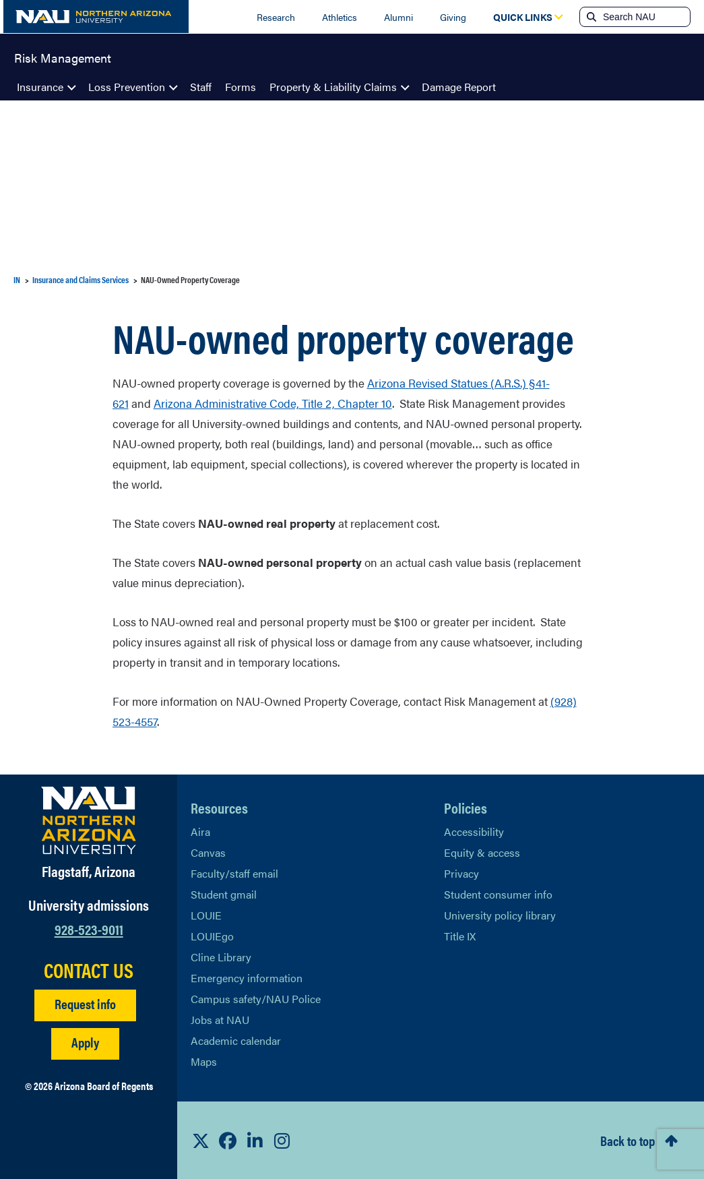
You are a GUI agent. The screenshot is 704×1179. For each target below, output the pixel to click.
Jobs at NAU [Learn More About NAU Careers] (220, 1019)
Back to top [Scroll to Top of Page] (627, 1140)
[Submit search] (590, 16)
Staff (201, 86)
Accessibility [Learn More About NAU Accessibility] (474, 831)
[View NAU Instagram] (281, 1140)
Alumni (398, 17)
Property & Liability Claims (333, 86)
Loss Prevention (126, 86)
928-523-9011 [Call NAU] (89, 928)
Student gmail (224, 894)
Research (276, 17)
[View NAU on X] (200, 1140)
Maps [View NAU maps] (204, 1061)
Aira (200, 831)
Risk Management (62, 56)
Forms (240, 86)
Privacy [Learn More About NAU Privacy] (461, 873)
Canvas (208, 852)
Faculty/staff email (234, 873)
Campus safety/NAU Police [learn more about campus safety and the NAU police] (256, 998)
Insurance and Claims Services (80, 279)
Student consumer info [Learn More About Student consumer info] (498, 894)
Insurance (40, 86)
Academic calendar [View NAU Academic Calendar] (236, 1040)
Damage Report (459, 86)
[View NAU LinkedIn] (254, 1140)
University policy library (500, 915)
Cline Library (221, 956)
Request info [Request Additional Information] (85, 1003)
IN (16, 279)
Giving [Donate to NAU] (453, 17)
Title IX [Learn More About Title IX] (460, 936)
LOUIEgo (212, 936)
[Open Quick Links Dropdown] (523, 17)
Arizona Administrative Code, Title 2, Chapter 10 (273, 403)
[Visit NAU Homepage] (88, 820)
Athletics (339, 17)
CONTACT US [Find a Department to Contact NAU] (88, 970)
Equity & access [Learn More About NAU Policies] (482, 852)
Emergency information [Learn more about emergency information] (246, 977)
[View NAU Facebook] (227, 1140)
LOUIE (206, 915)
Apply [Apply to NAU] (85, 1042)
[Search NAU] (645, 16)
